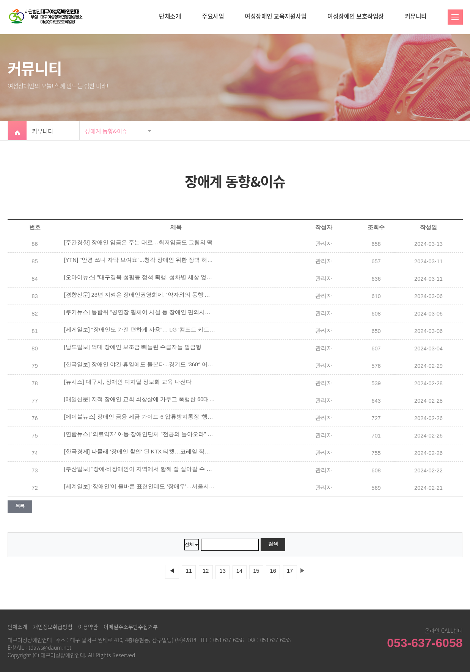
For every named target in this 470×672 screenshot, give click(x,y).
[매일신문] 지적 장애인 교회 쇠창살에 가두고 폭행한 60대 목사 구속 (140, 399)
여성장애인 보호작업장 (355, 15)
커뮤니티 (416, 15)
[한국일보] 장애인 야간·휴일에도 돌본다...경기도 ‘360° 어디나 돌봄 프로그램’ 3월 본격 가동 (140, 364)
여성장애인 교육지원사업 (276, 15)
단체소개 (170, 15)
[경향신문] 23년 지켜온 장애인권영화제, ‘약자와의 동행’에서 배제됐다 (140, 295)
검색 (273, 544)
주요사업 (213, 15)
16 (273, 571)
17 (290, 571)
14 (239, 571)
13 (223, 571)
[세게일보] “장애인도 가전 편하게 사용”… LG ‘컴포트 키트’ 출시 (140, 330)
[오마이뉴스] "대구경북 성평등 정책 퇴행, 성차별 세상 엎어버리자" (140, 277)
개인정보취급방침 (52, 626)
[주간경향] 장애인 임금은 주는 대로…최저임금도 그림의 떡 (138, 242)
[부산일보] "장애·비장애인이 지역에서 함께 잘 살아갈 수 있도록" (140, 469)
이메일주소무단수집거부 (131, 626)
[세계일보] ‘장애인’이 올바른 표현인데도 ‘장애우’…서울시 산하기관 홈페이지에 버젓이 (140, 486)
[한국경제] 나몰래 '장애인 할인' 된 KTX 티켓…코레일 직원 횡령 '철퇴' (140, 452)
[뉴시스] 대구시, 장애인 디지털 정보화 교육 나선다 (128, 382)
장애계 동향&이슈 (106, 131)
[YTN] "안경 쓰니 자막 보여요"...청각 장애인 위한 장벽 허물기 (140, 260)
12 (206, 571)
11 (189, 571)
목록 (20, 506)
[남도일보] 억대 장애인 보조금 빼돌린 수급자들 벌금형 (133, 347)
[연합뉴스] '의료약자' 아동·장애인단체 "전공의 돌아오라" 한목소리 (140, 434)
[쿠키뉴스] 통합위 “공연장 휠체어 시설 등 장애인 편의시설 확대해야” (140, 312)
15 (256, 571)
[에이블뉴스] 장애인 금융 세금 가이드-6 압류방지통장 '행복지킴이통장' (140, 417)
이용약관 (88, 626)
